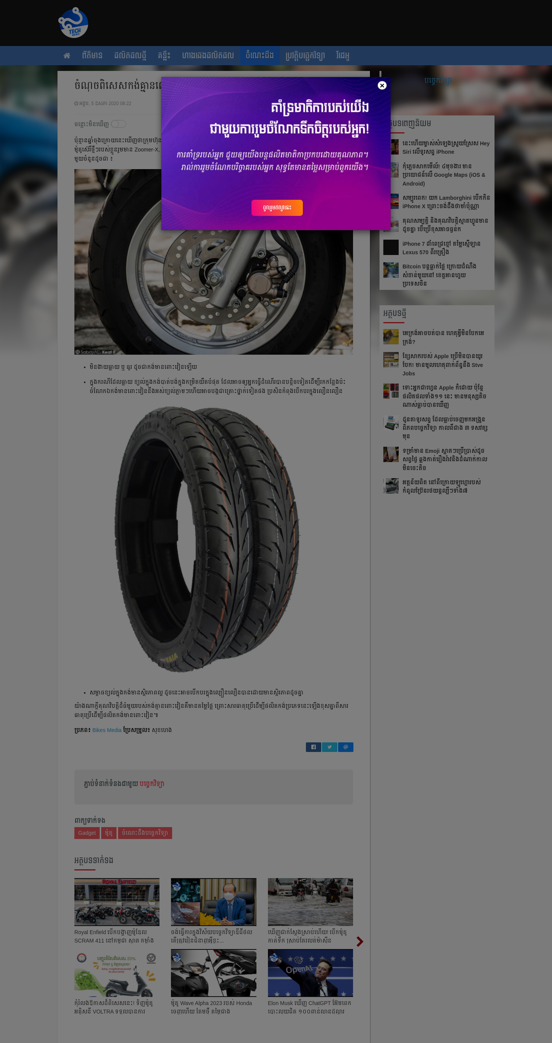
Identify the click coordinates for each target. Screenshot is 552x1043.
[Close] (382, 85)
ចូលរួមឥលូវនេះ (277, 207)
